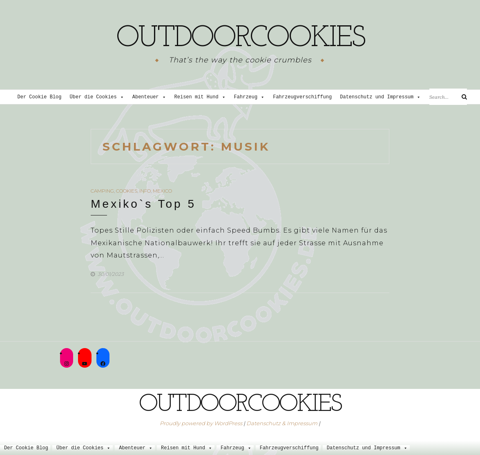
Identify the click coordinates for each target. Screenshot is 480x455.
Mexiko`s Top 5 (143, 204)
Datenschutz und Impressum (380, 97)
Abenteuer (149, 97)
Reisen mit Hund (200, 97)
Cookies (126, 191)
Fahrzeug (249, 97)
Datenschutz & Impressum (281, 423)
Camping (102, 191)
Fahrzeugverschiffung (302, 97)
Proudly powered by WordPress (201, 423)
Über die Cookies (97, 97)
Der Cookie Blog (40, 97)
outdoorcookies (240, 38)
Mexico (162, 191)
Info (145, 191)
